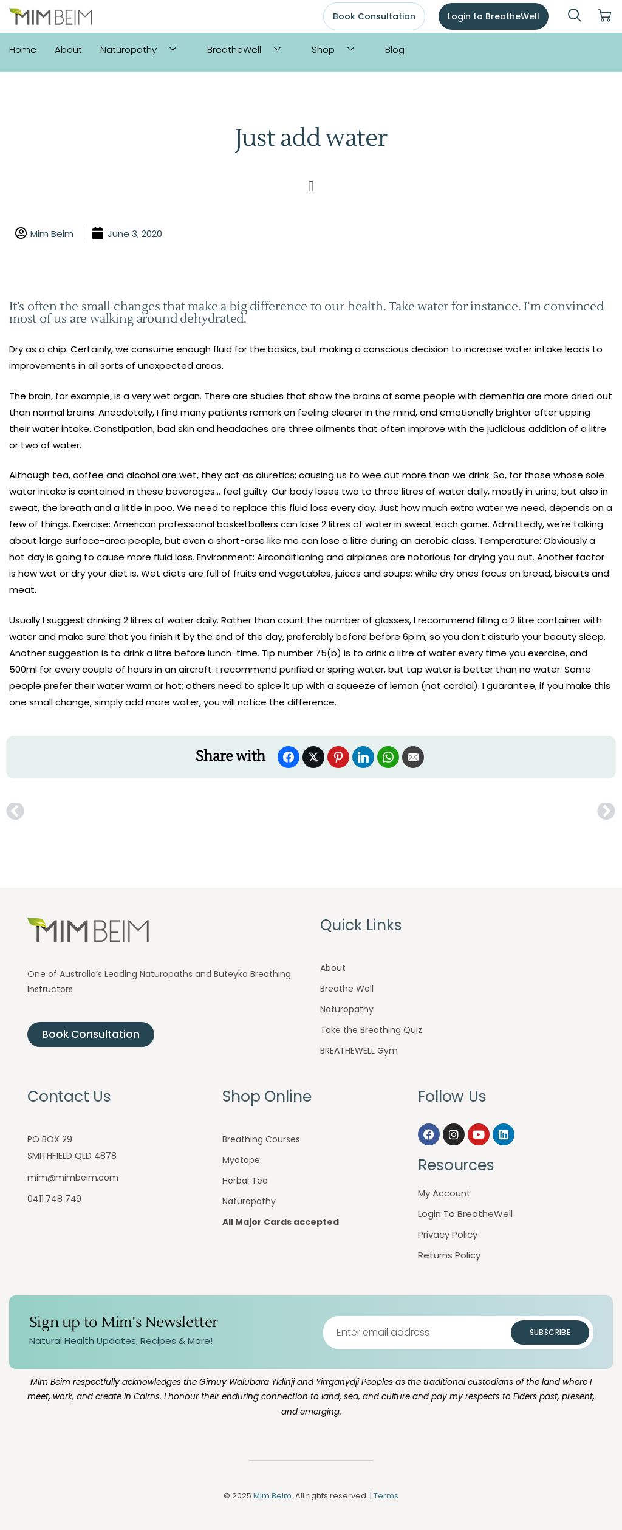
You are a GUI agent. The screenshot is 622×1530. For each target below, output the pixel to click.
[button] (311, 186)
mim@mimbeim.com (72, 1178)
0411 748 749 (54, 1199)
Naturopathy (142, 49)
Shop (337, 49)
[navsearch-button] (575, 16)
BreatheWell (248, 49)
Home (22, 49)
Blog (395, 49)
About (68, 49)
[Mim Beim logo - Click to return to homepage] (50, 17)
